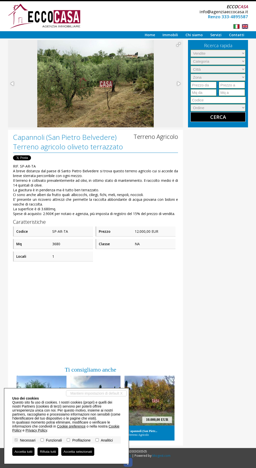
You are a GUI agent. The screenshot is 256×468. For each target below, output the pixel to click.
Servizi (216, 34)
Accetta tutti (23, 452)
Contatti (236, 34)
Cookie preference (71, 426)
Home (150, 34)
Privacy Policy (36, 430)
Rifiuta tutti (48, 452)
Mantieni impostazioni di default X (96, 393)
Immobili (170, 34)
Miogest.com (161, 456)
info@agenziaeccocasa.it (224, 11)
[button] (178, 44)
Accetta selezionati (79, 452)
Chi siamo (194, 34)
